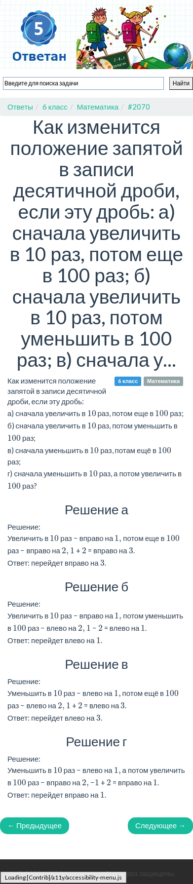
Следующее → (160, 825)
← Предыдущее (34, 825)
